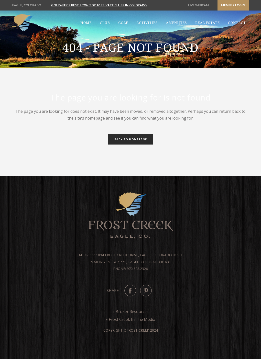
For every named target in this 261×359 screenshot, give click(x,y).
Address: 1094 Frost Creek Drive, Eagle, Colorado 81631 (131, 255)
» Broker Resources (131, 311)
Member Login (233, 5)
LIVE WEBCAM (198, 5)
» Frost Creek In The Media (130, 319)
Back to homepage (130, 139)
